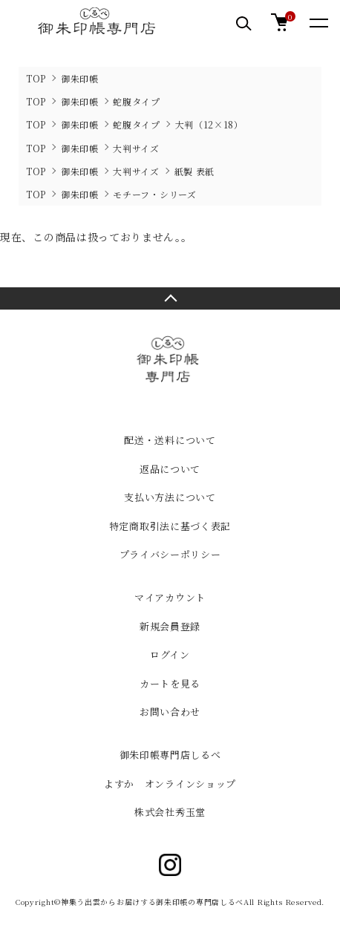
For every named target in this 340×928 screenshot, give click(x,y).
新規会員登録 (170, 626)
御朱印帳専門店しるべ (170, 755)
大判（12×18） (209, 124)
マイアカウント (170, 597)
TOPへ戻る (170, 298)
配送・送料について (169, 440)
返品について (170, 469)
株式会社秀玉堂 (170, 812)
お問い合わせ (170, 712)
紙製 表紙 (194, 171)
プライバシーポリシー (170, 554)
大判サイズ (136, 148)
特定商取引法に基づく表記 (170, 526)
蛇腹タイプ (136, 101)
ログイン (170, 654)
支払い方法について (169, 497)
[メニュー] (317, 22)
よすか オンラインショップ (170, 784)
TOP (36, 78)
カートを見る (170, 683)
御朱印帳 (80, 78)
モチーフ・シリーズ (154, 194)
